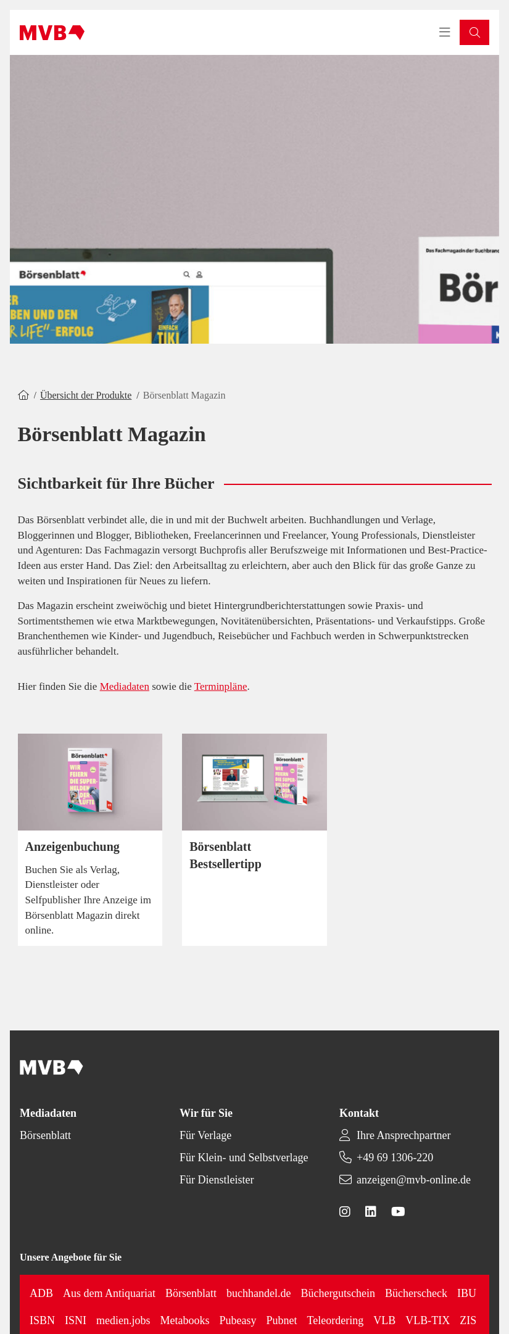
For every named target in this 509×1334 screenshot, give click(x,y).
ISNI (75, 1320)
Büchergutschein (337, 1293)
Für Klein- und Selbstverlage (244, 1157)
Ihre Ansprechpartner (403, 1135)
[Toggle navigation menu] (445, 32)
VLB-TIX (427, 1320)
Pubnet (282, 1320)
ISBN (42, 1320)
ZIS (468, 1320)
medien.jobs (123, 1320)
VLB (384, 1320)
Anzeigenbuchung (72, 846)
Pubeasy (238, 1320)
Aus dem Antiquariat (109, 1293)
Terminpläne (220, 686)
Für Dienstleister (217, 1180)
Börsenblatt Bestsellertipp (225, 855)
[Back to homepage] (52, 32)
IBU (466, 1293)
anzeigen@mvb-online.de (414, 1180)
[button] (474, 32)
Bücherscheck (416, 1293)
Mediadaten (124, 686)
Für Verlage (205, 1135)
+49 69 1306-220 (395, 1157)
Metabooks (185, 1320)
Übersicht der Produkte (85, 395)
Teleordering (335, 1320)
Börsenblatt (45, 1135)
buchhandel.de (258, 1293)
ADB (41, 1293)
